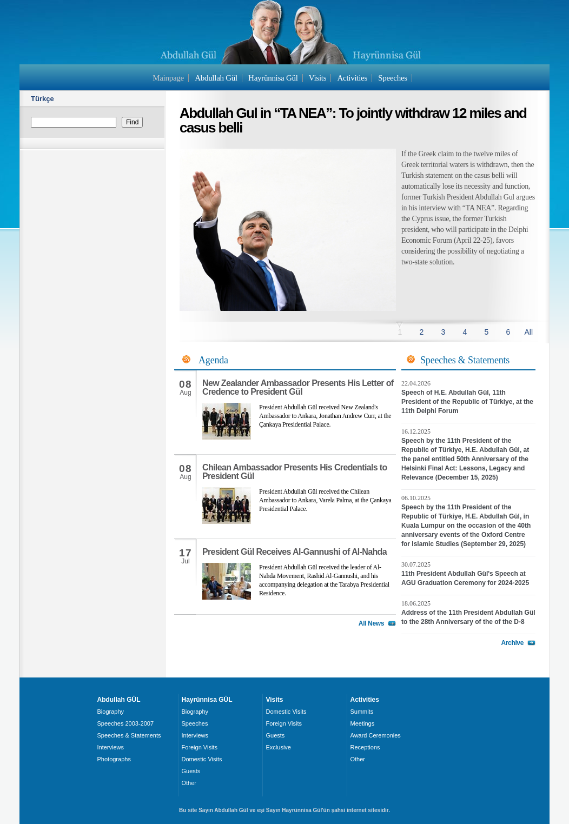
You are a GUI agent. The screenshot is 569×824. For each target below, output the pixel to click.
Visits (317, 78)
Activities (352, 78)
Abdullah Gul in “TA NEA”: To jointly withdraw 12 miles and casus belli (353, 120)
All (528, 332)
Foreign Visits (199, 747)
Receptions (365, 747)
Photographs (114, 759)
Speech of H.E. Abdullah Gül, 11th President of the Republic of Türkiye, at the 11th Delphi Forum (467, 402)
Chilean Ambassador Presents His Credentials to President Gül (294, 472)
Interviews (110, 747)
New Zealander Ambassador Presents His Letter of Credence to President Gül (297, 387)
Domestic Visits (202, 759)
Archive (512, 643)
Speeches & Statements (129, 735)
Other (189, 783)
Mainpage (168, 78)
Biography (110, 711)
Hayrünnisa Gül (272, 78)
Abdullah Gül (216, 78)
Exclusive (278, 747)
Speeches (392, 78)
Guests (191, 771)
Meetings (362, 723)
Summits (362, 711)
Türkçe (42, 99)
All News (371, 623)
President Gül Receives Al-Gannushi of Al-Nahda (294, 551)
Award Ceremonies (375, 735)
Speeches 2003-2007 (125, 723)
